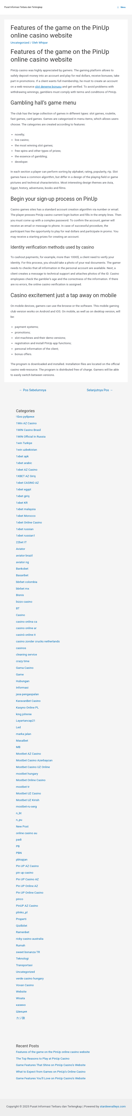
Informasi (22, 687)
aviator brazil (24, 555)
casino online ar (26, 628)
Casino (20, 615)
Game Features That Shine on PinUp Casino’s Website (51, 1065)
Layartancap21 (26, 720)
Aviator (20, 548)
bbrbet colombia (26, 582)
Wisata (20, 998)
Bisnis (20, 595)
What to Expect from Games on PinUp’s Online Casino (51, 1071)
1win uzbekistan (26, 449)
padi (19, 839)
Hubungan (23, 681)
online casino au (26, 833)
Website (21, 991)
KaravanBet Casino (28, 700)
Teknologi (22, 958)
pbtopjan (21, 859)
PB (18, 846)
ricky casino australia (29, 938)
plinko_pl (22, 912)
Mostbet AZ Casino (28, 753)
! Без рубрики (25, 416)
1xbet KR (22, 502)
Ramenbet (22, 932)
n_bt (19, 813)
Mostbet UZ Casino (28, 793)
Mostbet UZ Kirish (27, 800)
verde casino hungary (30, 978)
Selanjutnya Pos (100, 390)
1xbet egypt (23, 489)
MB (18, 747)
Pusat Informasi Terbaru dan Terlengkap (23, 7)
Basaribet (22, 575)
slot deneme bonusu (48, 86)
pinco (19, 899)
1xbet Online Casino (29, 522)
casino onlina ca (26, 621)
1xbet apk (22, 456)
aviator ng (22, 562)
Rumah (20, 945)
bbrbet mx (22, 588)
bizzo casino (24, 601)
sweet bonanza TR (28, 952)
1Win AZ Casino (26, 423)
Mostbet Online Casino (31, 780)
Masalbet (22, 740)
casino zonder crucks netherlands (38, 641)
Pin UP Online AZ (27, 886)
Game (20, 674)
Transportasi (24, 965)
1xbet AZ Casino (26, 469)
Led (18, 727)
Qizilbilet (21, 925)
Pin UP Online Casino (29, 892)
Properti (21, 919)
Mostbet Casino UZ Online (33, 767)
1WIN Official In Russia (31, 436)
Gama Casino (25, 667)
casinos (21, 648)
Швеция (21, 1011)
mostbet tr (23, 786)
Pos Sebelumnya (32, 390)
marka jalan (23, 734)
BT (18, 608)
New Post (22, 826)
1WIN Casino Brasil (28, 430)
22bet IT (21, 542)
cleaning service (26, 654)
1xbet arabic (24, 463)
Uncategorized (19, 42)
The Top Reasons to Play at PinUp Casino (43, 1058)
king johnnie (24, 714)
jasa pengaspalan (27, 694)
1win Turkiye (24, 443)
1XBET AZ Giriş (26, 476)
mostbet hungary (27, 773)
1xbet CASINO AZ (27, 482)
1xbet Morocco (26, 515)
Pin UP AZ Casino (27, 866)
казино (21, 1005)
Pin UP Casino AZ (27, 879)
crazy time (23, 661)
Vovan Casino (25, 985)
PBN (19, 852)
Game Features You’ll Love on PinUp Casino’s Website (51, 1078)
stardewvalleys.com (113, 1106)
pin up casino (24, 872)
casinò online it (26, 634)
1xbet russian (25, 529)
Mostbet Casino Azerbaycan (34, 760)
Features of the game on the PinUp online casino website (53, 1052)
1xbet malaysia (26, 509)
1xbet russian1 (25, 535)
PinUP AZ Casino (27, 905)
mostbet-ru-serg (26, 806)
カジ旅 (20, 1018)
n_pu (19, 819)
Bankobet (22, 568)
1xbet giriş (23, 496)
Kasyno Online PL (27, 707)
